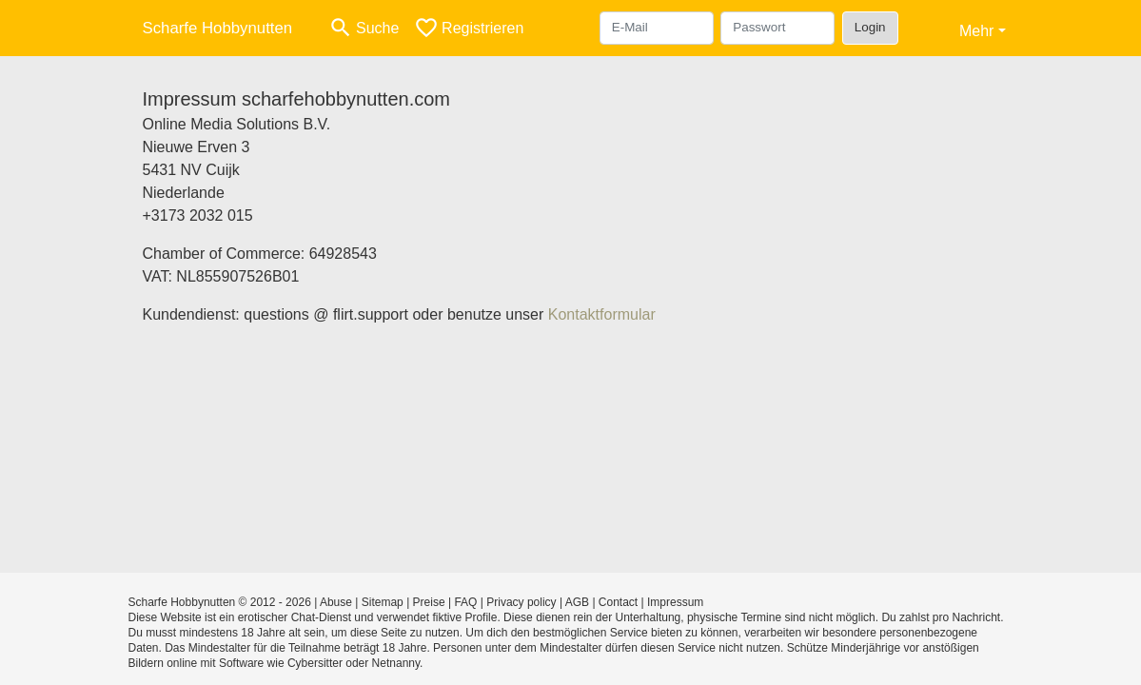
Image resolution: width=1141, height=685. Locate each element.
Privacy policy (521, 602)
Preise (429, 602)
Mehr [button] (976, 31)
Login (870, 27)
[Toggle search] (363, 28)
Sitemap (382, 602)
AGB (577, 602)
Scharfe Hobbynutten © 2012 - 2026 (219, 602)
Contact (618, 602)
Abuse (336, 602)
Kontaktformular (602, 314)
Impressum (675, 602)
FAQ (465, 602)
